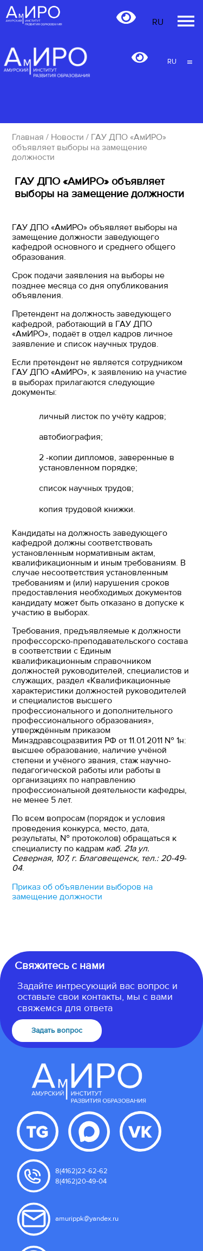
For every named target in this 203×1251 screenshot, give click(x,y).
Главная (28, 137)
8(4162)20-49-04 (81, 1181)
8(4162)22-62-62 (81, 1171)
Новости (67, 137)
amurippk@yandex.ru (87, 1218)
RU (171, 62)
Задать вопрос (56, 1030)
